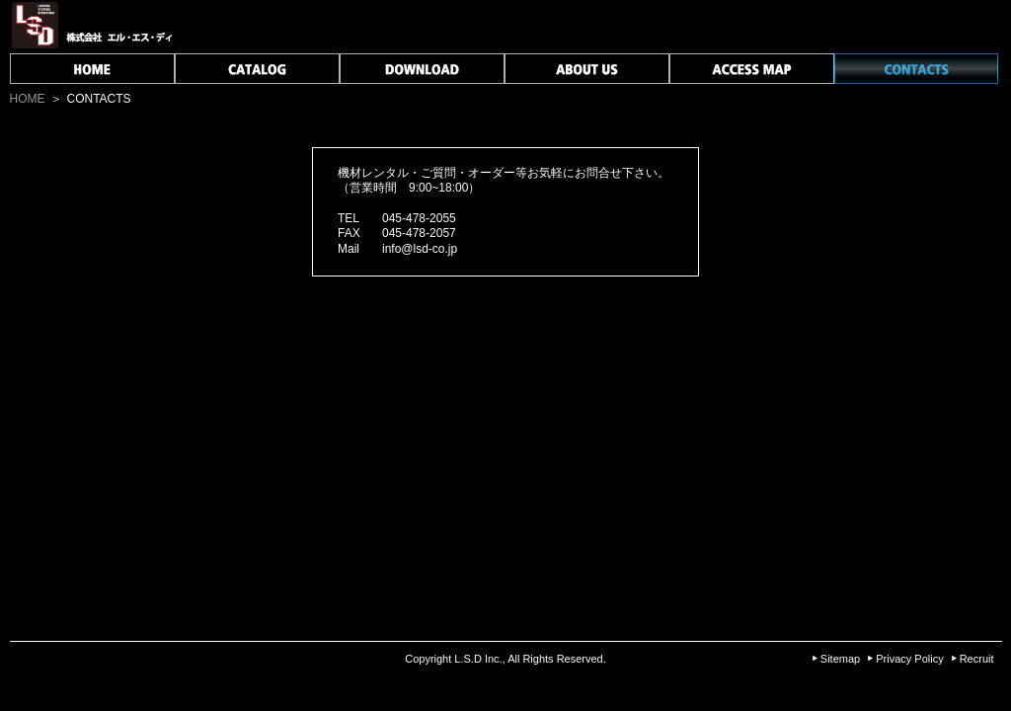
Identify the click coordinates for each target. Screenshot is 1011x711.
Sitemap (840, 659)
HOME (27, 99)
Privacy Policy (909, 659)
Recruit (977, 659)
